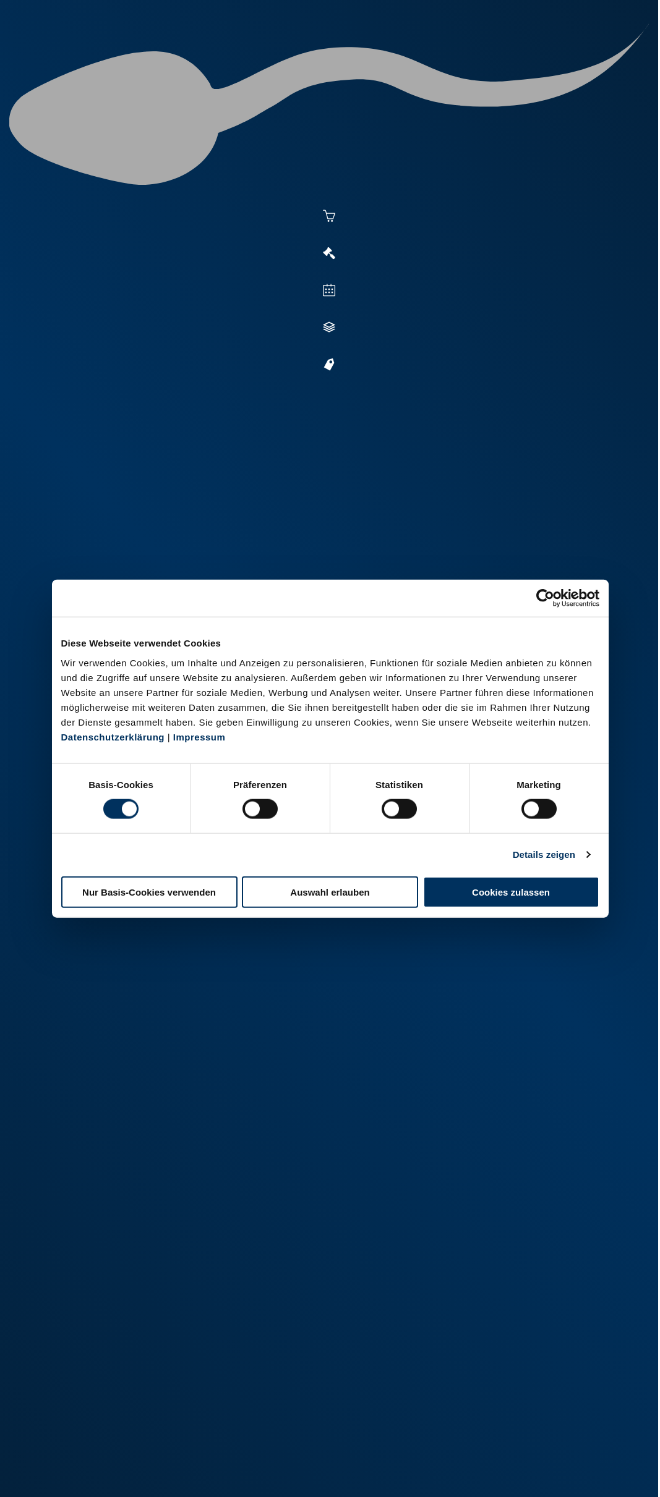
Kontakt (208, 1470)
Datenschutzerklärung (113, 736)
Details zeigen (544, 854)
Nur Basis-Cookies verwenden (149, 891)
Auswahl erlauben (329, 891)
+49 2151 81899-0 (252, 1430)
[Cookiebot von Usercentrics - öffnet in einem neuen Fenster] (545, 598)
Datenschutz (152, 1470)
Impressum (199, 736)
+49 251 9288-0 (98, 1414)
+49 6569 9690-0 (400, 1430)
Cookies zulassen (511, 891)
